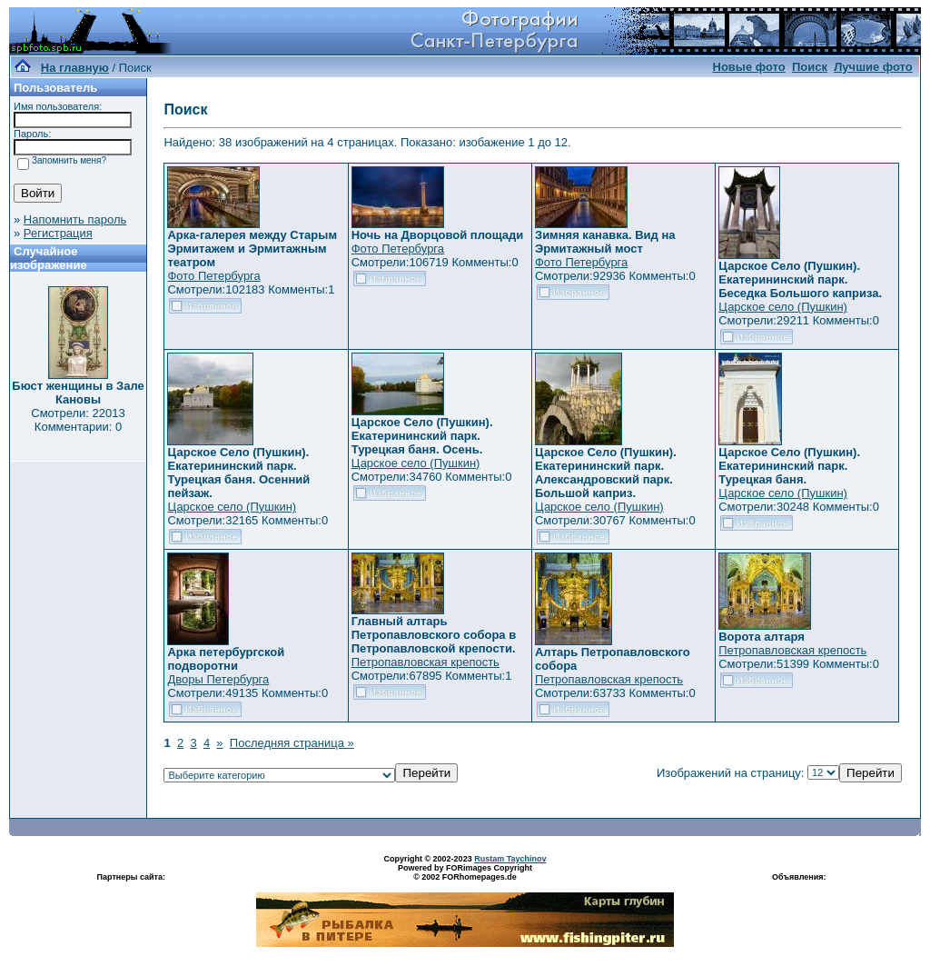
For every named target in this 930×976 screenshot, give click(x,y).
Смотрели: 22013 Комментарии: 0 (77, 419)
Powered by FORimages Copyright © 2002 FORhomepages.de (465, 872)
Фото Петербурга (213, 276)
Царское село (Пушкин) (782, 307)
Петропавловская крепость (425, 662)
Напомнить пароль (75, 219)
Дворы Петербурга (218, 679)
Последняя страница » (292, 743)
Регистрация (58, 233)
